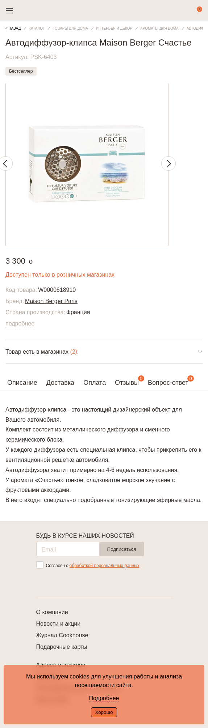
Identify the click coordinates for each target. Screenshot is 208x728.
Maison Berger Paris (51, 301)
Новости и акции (58, 624)
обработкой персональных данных (105, 565)
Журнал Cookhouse (62, 635)
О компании (52, 612)
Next (168, 163)
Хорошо (104, 712)
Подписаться (121, 549)
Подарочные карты (61, 647)
